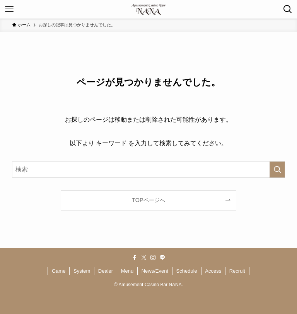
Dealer (105, 271)
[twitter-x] (143, 257)
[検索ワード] (148, 169)
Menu (127, 271)
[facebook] (134, 257)
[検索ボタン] (287, 9)
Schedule (186, 271)
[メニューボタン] (9, 9)
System (81, 271)
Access (213, 271)
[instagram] (153, 257)
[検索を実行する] (277, 169)
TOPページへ (148, 200)
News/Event (155, 271)
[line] (162, 257)
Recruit (237, 271)
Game (58, 271)
